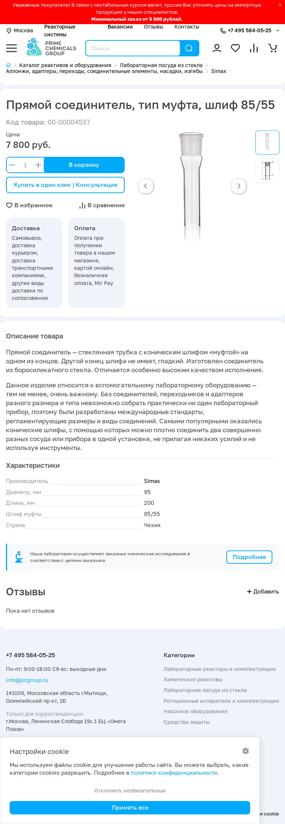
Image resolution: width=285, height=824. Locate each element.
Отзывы (153, 26)
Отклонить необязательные (130, 790)
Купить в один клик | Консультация (65, 184)
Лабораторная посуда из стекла (205, 690)
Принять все (130, 807)
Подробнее (249, 556)
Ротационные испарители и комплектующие (221, 701)
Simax (152, 481)
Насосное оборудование (195, 711)
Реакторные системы (59, 30)
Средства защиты (187, 722)
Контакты (186, 26)
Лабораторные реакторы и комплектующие (220, 669)
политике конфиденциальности (174, 773)
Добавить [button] (263, 591)
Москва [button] (19, 30)
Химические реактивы (193, 679)
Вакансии (120, 26)
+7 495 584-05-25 (249, 30)
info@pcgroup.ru (27, 680)
